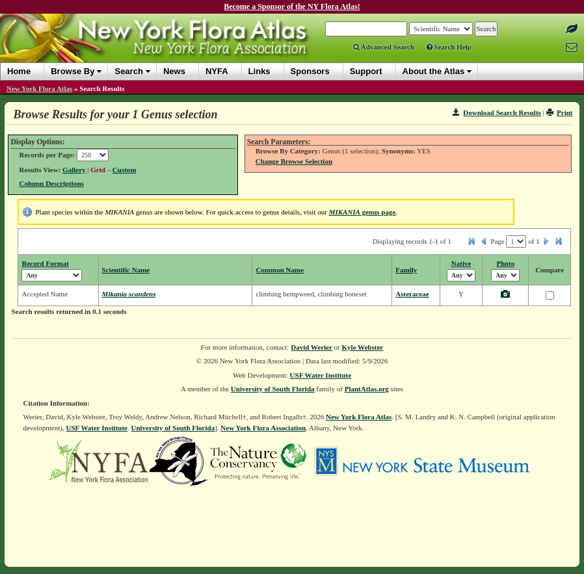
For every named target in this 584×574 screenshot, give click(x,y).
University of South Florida (273, 389)
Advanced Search (383, 47)
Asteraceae (412, 294)
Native (461, 263)
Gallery (73, 170)
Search (128, 71)
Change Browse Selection (294, 161)
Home (19, 71)
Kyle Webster (363, 347)
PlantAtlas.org (367, 389)
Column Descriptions (51, 183)
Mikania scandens (129, 294)
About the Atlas (434, 71)
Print (559, 112)
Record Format (44, 263)
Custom (125, 170)
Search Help (449, 47)
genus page (362, 212)
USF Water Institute (321, 375)
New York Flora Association (263, 428)
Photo (505, 263)
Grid (97, 170)
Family (406, 270)
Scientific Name (126, 270)
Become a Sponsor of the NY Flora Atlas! (292, 6)
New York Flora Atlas (39, 88)
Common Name (280, 270)
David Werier (311, 347)
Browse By (72, 71)
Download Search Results (497, 112)
